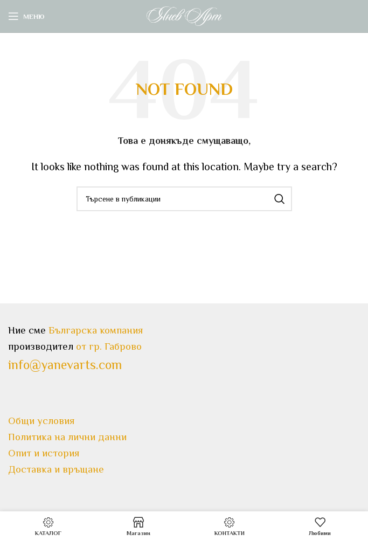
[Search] (184, 198)
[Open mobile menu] (26, 16)
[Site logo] (184, 15)
